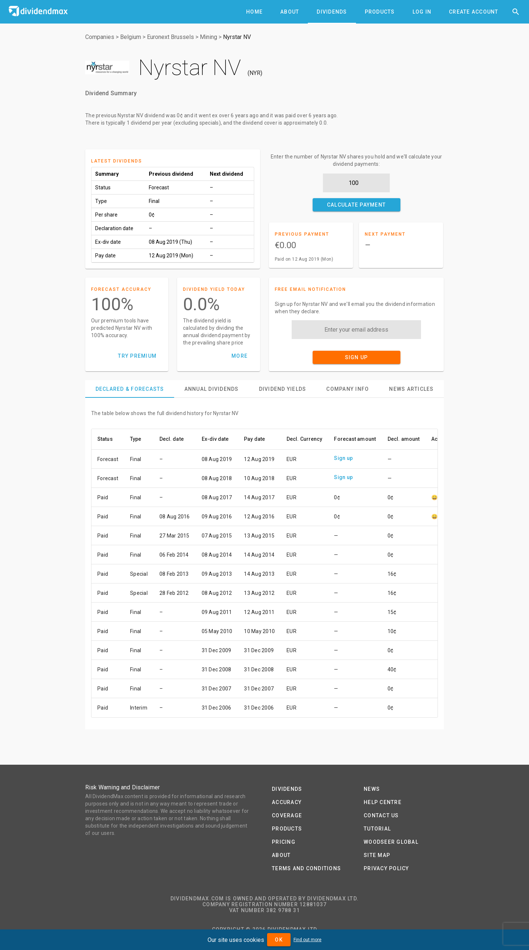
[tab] (254, 12)
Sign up (343, 458)
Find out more (307, 939)
